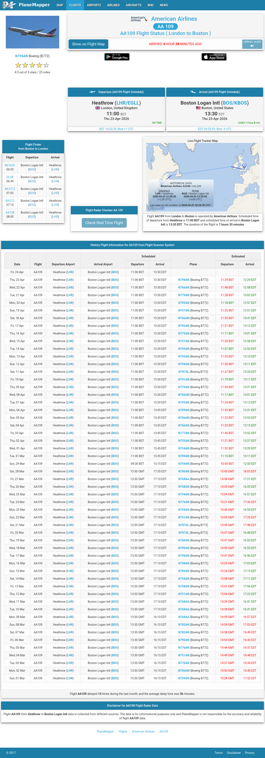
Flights (123, 731)
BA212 (10, 200)
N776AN (183, 502)
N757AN (183, 310)
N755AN (183, 402)
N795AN (183, 302)
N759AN (183, 678)
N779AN (183, 295)
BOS (32, 169)
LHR (55, 169)
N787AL (183, 371)
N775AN (183, 333)
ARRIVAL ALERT (252, 44)
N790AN (183, 548)
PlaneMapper (105, 731)
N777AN (183, 433)
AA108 (10, 212)
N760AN (183, 540)
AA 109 (165, 26)
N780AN (183, 471)
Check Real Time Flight (104, 223)
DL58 (10, 177)
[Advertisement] (165, 74)
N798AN (183, 555)
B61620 (10, 165)
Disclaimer (236, 752)
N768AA (183, 479)
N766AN (183, 287)
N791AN (183, 379)
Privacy (252, 752)
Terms (221, 752)
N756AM (184, 318)
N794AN (21, 56)
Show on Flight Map (88, 44)
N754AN (183, 448)
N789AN (183, 410)
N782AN (183, 624)
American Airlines (174, 18)
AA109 (163, 731)
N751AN (183, 517)
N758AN (183, 486)
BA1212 (10, 189)
